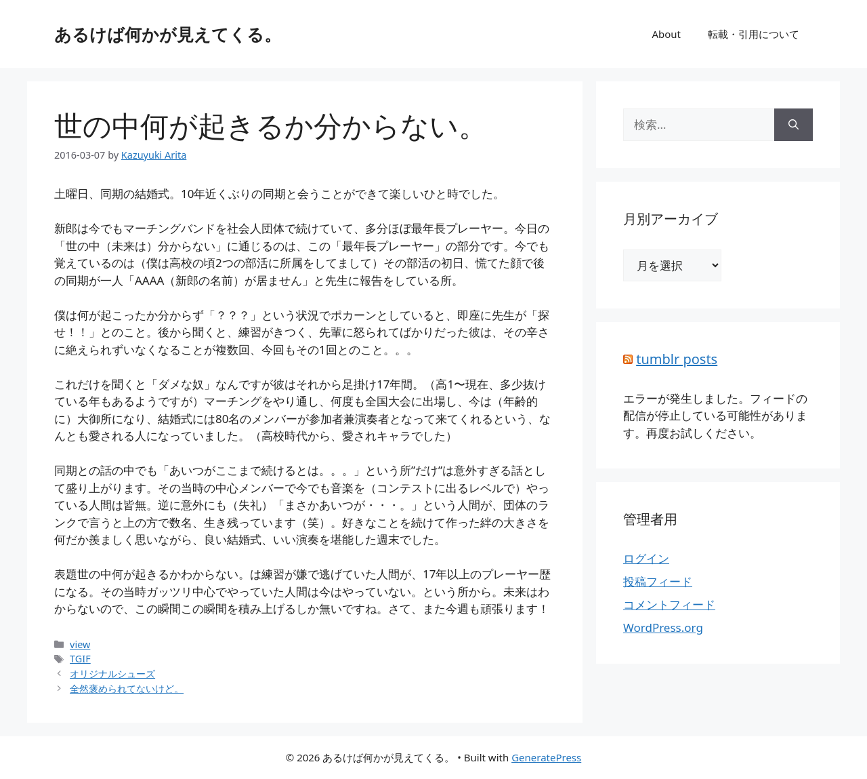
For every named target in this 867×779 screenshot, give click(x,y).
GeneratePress (546, 757)
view (80, 644)
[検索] (793, 124)
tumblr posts (676, 359)
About (666, 34)
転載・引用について (753, 34)
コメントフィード (669, 604)
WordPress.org (663, 627)
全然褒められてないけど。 (127, 688)
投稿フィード (657, 581)
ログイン (646, 558)
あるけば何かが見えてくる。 (167, 33)
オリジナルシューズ (112, 673)
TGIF (80, 658)
